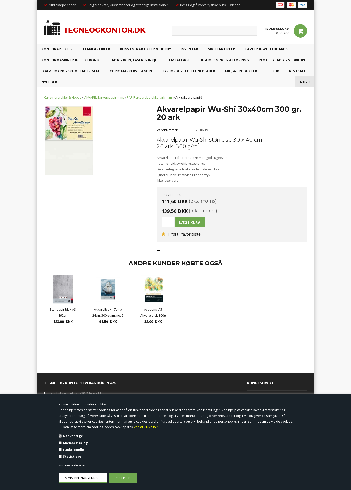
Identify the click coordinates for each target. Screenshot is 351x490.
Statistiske (72, 456)
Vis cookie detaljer (72, 465)
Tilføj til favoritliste (181, 234)
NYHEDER (49, 82)
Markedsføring (75, 443)
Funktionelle (73, 449)
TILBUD (273, 71)
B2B (305, 82)
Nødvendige (73, 436)
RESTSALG (297, 71)
